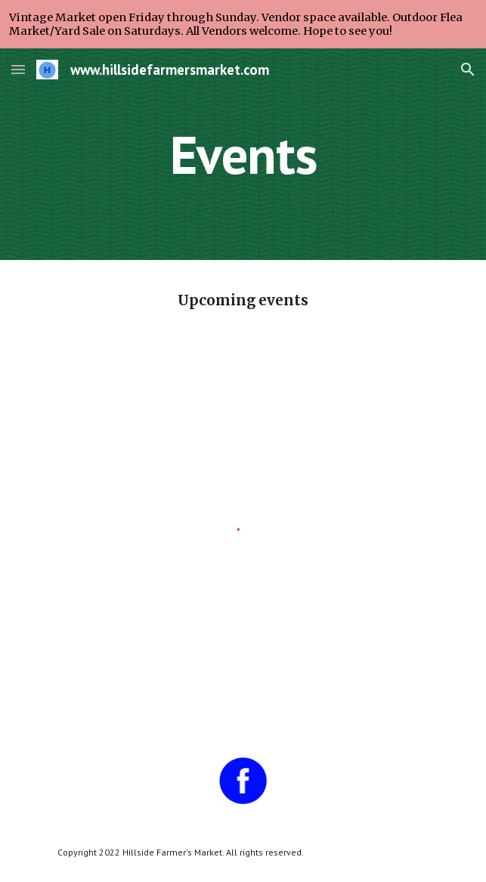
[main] (243, 154)
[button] (18, 69)
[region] (243, 24)
